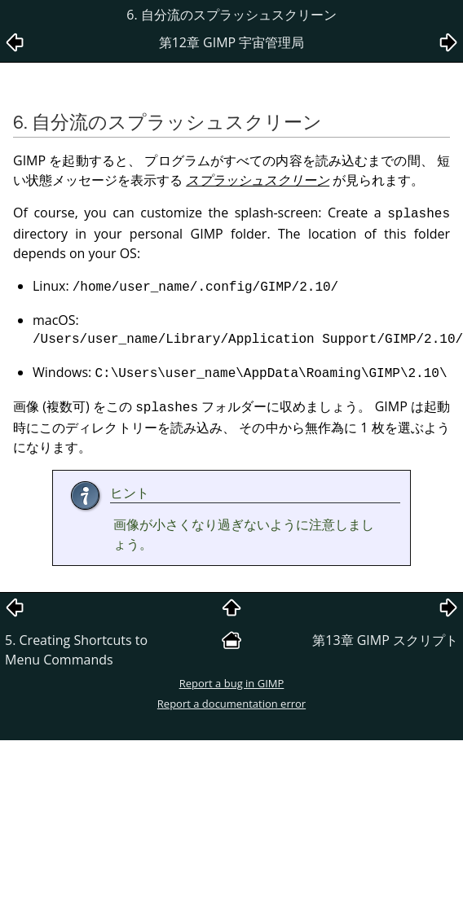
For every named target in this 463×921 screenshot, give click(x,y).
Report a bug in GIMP (231, 683)
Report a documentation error (231, 703)
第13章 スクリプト (385, 640)
